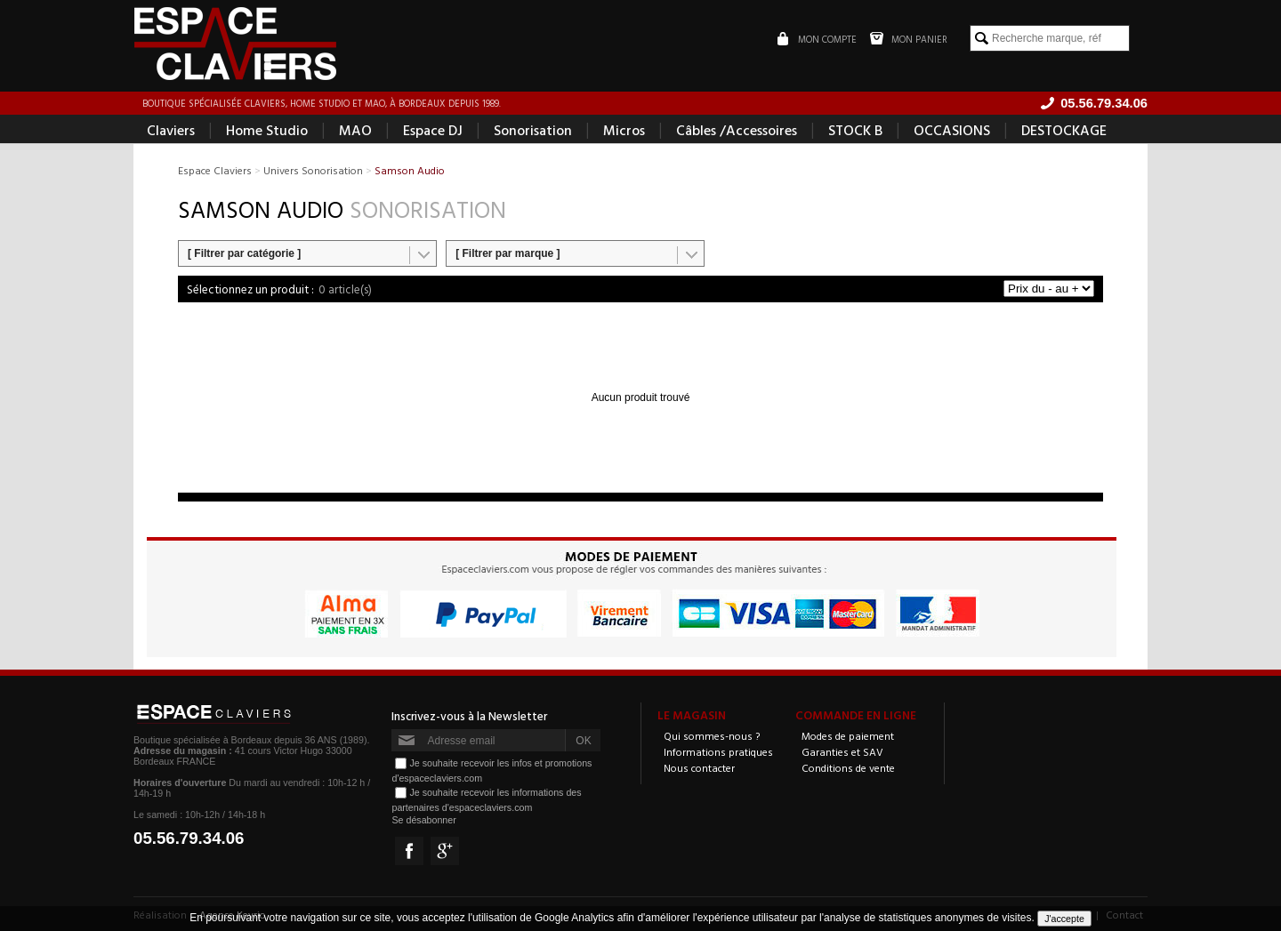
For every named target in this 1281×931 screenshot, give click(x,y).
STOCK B (855, 129)
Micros (624, 129)
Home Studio (267, 129)
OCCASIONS (952, 129)
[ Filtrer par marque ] (507, 253)
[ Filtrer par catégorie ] (244, 253)
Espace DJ (433, 129)
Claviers (171, 129)
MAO (355, 129)
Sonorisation (533, 129)
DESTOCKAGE (1064, 129)
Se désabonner (423, 820)
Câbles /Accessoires (736, 129)
